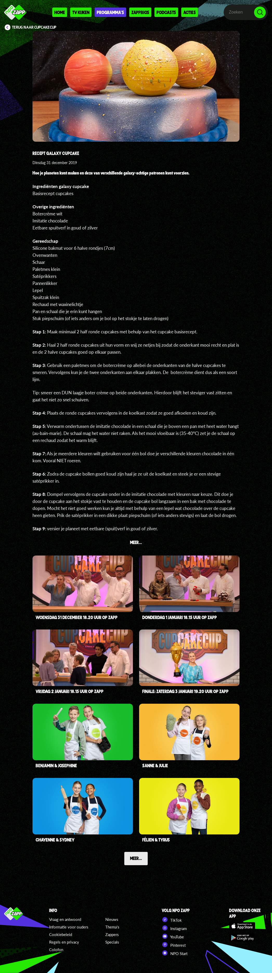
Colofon (56, 949)
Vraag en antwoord (65, 919)
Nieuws (111, 919)
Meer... (136, 858)
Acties (189, 12)
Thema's (112, 927)
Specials (112, 942)
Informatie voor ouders (68, 927)
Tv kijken (80, 12)
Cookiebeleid (60, 934)
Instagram (174, 928)
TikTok (172, 919)
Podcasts (166, 12)
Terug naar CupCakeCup (34, 27)
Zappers (112, 934)
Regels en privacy (64, 942)
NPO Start (174, 953)
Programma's (110, 12)
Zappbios (140, 12)
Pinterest (174, 944)
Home (59, 12)
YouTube (173, 936)
